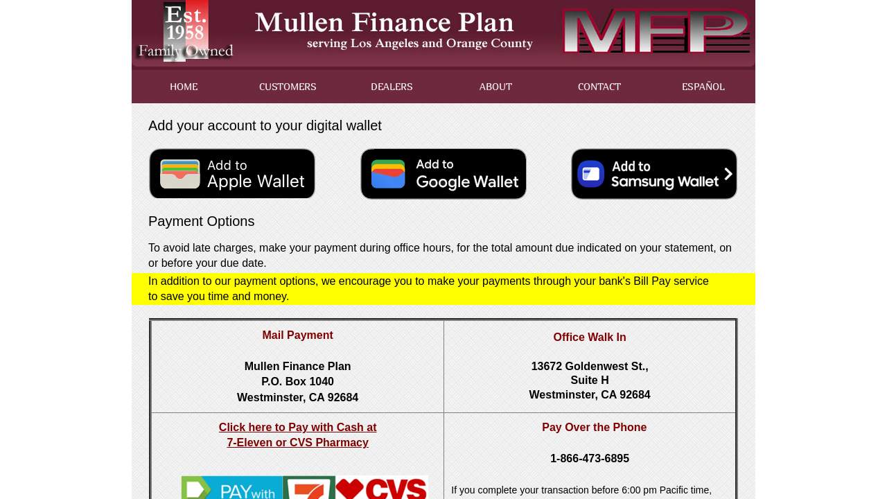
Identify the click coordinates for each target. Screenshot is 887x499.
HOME (183, 86)
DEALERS (392, 86)
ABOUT (496, 86)
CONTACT (599, 86)
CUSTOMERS (288, 86)
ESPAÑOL (703, 86)
